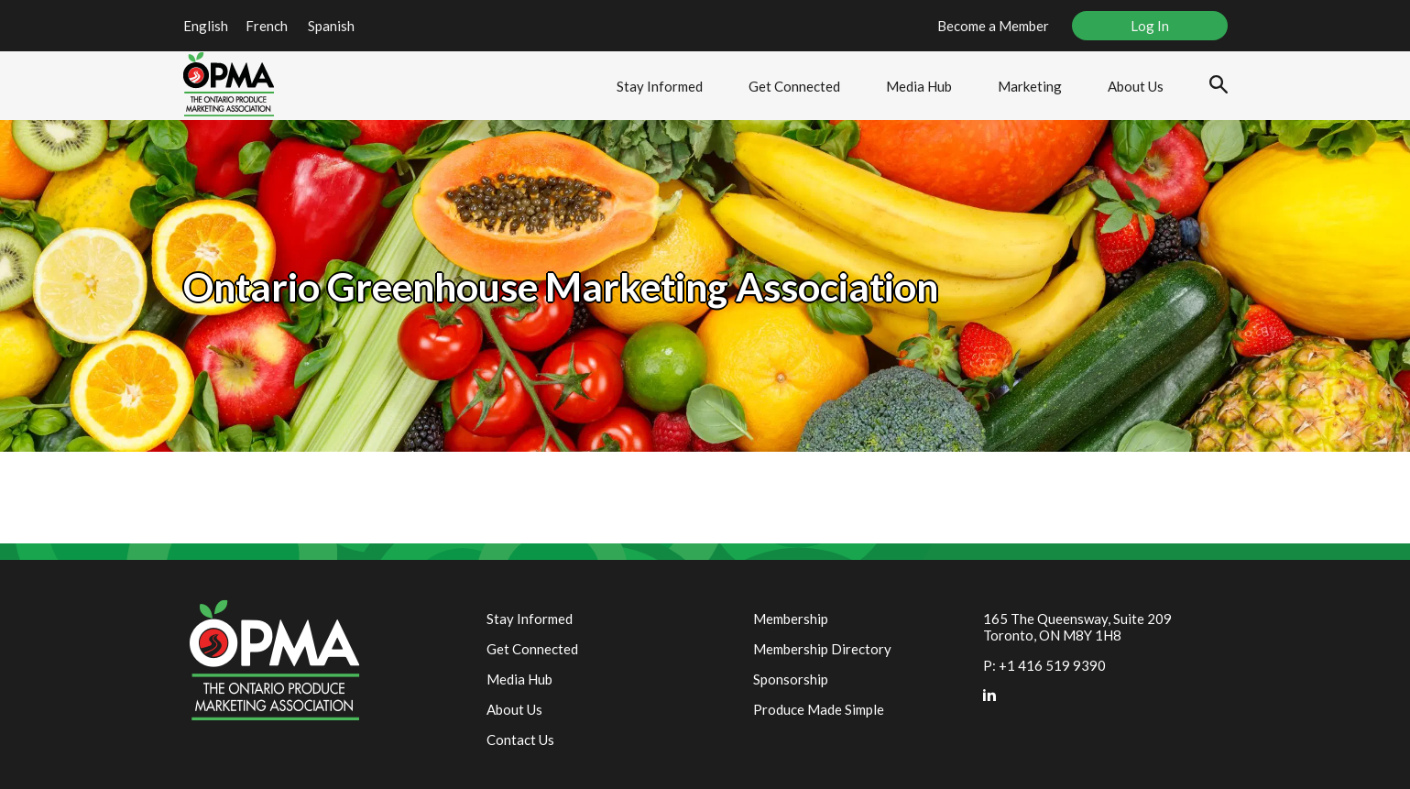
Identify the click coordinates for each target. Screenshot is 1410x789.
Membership (790, 618)
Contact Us (520, 739)
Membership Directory (822, 649)
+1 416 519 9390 (1052, 665)
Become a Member (993, 25)
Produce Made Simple (818, 709)
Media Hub (919, 86)
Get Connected (794, 86)
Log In (1150, 25)
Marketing (1030, 86)
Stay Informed (660, 86)
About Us (1136, 86)
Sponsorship (790, 679)
